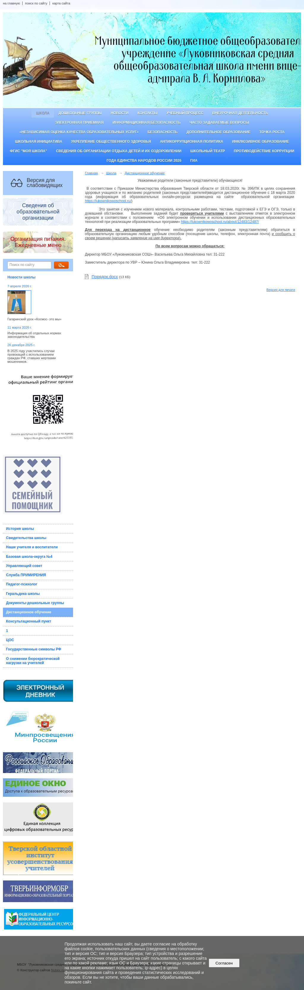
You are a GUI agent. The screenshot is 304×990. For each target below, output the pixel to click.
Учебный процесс (184, 113)
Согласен (224, 963)
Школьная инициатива (38, 142)
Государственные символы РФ (33, 649)
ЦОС (10, 640)
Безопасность (163, 132)
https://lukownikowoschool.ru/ (108, 201)
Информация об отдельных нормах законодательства (34, 334)
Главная (91, 173)
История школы (20, 529)
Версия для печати (280, 290)
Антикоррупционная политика (191, 142)
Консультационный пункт (28, 621)
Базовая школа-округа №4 (29, 557)
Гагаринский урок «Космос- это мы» (34, 319)
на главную (11, 3)
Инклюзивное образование (260, 142)
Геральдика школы (23, 594)
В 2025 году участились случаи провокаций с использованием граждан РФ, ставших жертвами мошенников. (31, 356)
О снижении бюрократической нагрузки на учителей (33, 661)
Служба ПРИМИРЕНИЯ (26, 575)
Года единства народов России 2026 (144, 161)
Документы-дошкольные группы (35, 603)
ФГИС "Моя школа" (28, 151)
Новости (120, 113)
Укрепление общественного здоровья (111, 142)
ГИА (193, 161)
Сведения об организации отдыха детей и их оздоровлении (118, 151)
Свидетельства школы (26, 538)
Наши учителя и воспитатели (32, 547)
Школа (43, 113)
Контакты (147, 113)
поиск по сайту (36, 3)
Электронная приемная (79, 123)
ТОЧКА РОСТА (272, 132)
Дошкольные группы (80, 113)
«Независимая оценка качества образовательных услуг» (79, 132)
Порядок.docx (104, 276)
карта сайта (61, 3)
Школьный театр (207, 151)
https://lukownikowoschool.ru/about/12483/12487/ (220, 222)
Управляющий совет (24, 566)
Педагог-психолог (21, 584)
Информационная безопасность (146, 123)
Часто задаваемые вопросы (219, 123)
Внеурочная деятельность (240, 113)
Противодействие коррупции (264, 151)
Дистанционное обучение (28, 612)
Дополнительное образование (218, 132)
